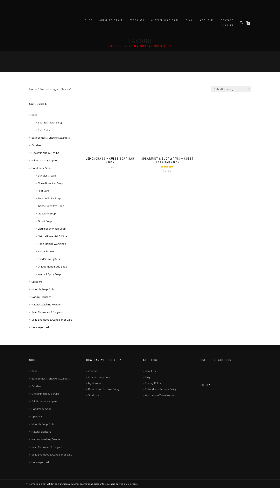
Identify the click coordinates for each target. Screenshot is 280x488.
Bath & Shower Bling (50, 122)
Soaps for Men (46, 251)
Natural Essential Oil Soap (53, 236)
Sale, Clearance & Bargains (47, 312)
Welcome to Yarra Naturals (161, 395)
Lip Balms (37, 281)
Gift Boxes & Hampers (45, 160)
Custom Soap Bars (165, 20)
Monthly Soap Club (43, 289)
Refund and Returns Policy (104, 389)
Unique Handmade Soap (52, 266)
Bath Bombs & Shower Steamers (51, 137)
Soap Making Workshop (52, 244)
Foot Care (43, 190)
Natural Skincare (41, 297)
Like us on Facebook (215, 360)
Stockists (137, 20)
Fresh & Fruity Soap (49, 198)
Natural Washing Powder (46, 304)
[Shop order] (231, 89)
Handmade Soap (42, 168)
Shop (88, 20)
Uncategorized (40, 327)
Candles (36, 145)
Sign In (227, 25)
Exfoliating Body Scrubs (45, 153)
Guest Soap (45, 221)
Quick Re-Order (111, 20)
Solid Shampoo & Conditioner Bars (52, 319)
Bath (34, 115)
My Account (95, 383)
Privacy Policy (153, 383)
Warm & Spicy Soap (49, 274)
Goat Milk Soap (47, 213)
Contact (227, 20)
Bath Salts (44, 130)
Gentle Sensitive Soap (51, 206)
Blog (189, 20)
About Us (207, 20)
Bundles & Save (47, 175)
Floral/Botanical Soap (50, 183)
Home (33, 89)
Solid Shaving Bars (49, 259)
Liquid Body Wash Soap (52, 228)
